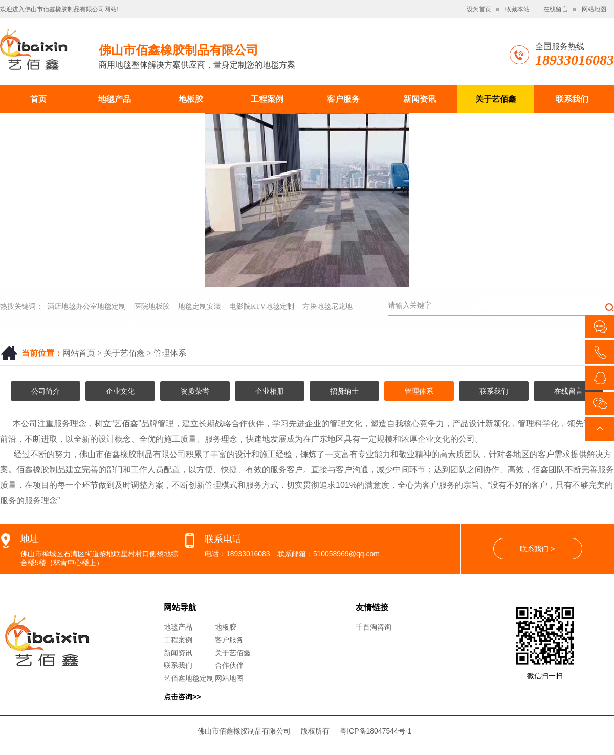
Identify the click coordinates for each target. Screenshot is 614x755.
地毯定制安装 (199, 306)
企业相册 (269, 391)
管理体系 (170, 353)
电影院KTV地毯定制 (261, 306)
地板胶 (191, 99)
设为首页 (479, 9)
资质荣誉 (195, 391)
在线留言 (555, 9)
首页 (38, 99)
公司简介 (45, 391)
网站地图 (594, 9)
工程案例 (267, 99)
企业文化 (120, 391)
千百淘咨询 (373, 627)
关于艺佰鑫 (495, 99)
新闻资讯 (419, 99)
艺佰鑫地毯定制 (189, 678)
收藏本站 (517, 9)
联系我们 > (537, 549)
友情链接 (372, 607)
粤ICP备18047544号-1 (375, 731)
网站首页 (78, 353)
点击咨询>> (182, 697)
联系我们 (572, 99)
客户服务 (343, 99)
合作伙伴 (229, 665)
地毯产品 (114, 99)
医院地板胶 (152, 306)
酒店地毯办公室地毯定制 (86, 306)
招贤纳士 (344, 391)
